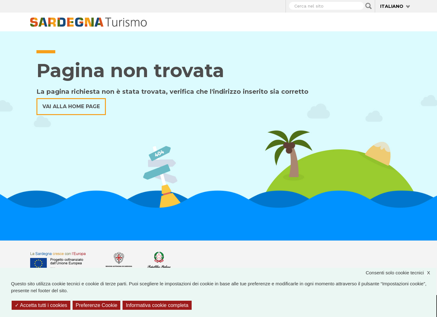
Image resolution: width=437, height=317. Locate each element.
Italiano (391, 6)
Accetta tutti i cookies (41, 305)
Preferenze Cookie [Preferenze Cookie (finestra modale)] (96, 305)
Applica (368, 5)
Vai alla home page (71, 106)
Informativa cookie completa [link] (157, 305)
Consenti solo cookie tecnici (401, 273)
